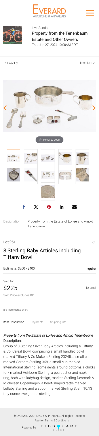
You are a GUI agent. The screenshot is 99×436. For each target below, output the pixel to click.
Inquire (91, 268)
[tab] (13, 323)
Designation (11, 221)
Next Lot (87, 63)
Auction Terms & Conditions (52, 421)
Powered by (49, 428)
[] (91, 288)
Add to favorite (93, 242)
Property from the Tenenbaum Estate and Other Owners (60, 36)
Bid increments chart (15, 310)
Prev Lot (11, 63)
